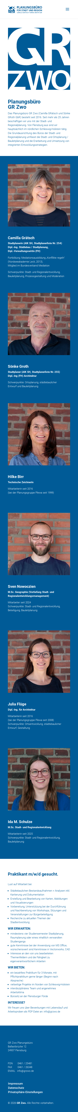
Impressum (15, 1083)
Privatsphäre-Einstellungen (25, 1092)
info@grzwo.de (52, 1011)
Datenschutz (16, 1087)
